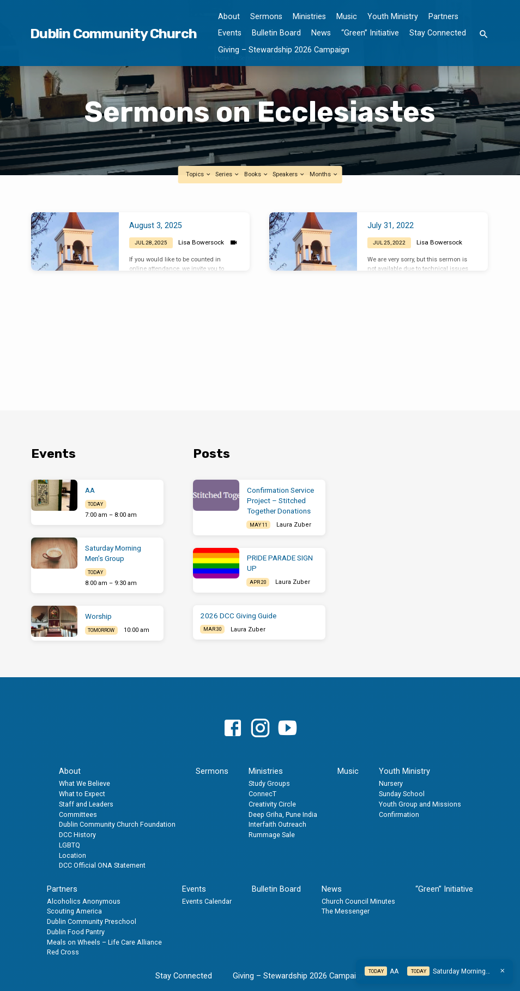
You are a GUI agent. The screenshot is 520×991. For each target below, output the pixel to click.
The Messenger (346, 911)
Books (256, 174)
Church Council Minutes (358, 901)
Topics (198, 174)
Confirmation (399, 814)
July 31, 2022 (390, 225)
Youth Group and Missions (420, 804)
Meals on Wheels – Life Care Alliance (104, 942)
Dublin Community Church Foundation (117, 824)
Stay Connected (437, 33)
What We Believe (84, 783)
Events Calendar (207, 901)
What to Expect (82, 794)
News (321, 33)
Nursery (391, 783)
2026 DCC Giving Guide (238, 616)
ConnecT (262, 794)
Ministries (309, 16)
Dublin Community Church (113, 33)
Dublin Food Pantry (76, 932)
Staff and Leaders (86, 804)
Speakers (289, 174)
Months (324, 174)
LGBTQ (69, 845)
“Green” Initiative (370, 33)
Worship (98, 616)
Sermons (266, 16)
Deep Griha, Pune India (283, 814)
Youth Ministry (392, 16)
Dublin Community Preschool (91, 921)
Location (72, 855)
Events (229, 33)
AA (90, 490)
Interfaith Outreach (277, 824)
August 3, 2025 (155, 225)
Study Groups (269, 783)
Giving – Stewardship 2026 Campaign (283, 50)
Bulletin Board (276, 33)
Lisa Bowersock (201, 242)
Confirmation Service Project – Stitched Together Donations (280, 500)
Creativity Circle (272, 804)
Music (346, 16)
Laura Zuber (293, 524)
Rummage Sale (272, 835)
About (229, 16)
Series (227, 174)
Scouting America (74, 911)
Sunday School (402, 794)
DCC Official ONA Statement (102, 865)
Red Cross (63, 952)
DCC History (77, 835)
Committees (78, 814)
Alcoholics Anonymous (83, 901)
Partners (443, 16)
